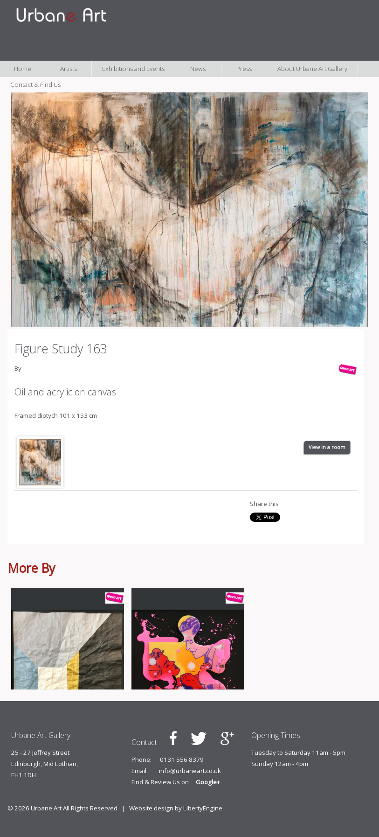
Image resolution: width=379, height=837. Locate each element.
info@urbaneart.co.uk (190, 771)
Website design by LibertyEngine (175, 808)
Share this (264, 503)
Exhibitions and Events (133, 68)
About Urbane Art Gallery (312, 68)
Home (22, 68)
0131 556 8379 (182, 759)
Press (244, 68)
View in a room (327, 447)
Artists (68, 68)
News (198, 68)
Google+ (208, 782)
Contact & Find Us (35, 84)
